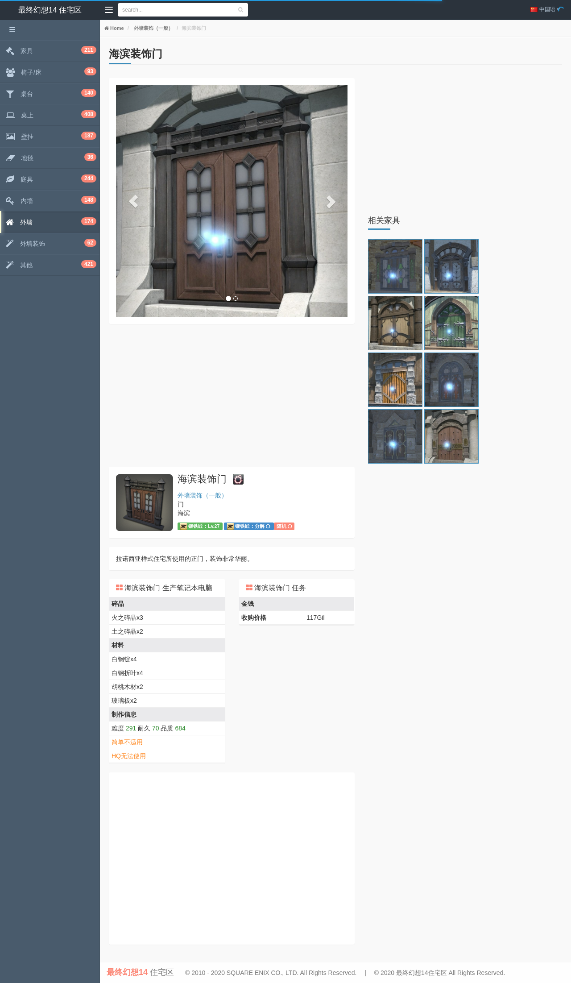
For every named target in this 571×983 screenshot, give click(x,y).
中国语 (545, 9)
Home (116, 28)
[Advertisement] (232, 395)
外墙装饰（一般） (152, 28)
